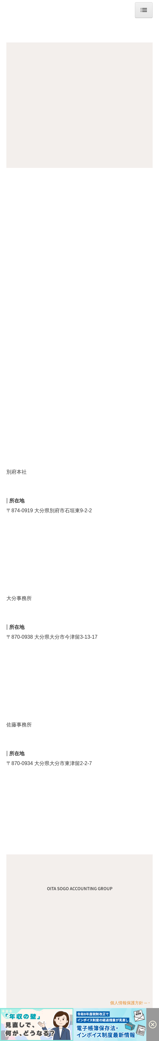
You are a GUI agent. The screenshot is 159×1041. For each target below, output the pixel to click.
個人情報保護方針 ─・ (130, 1002)
